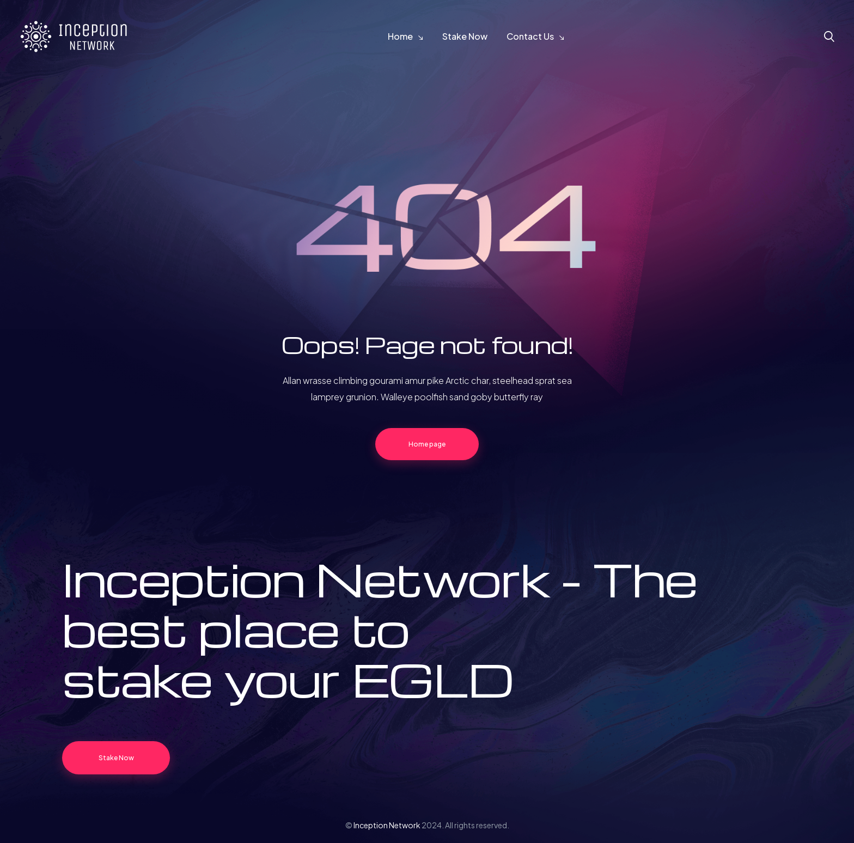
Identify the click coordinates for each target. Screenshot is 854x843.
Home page (427, 444)
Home (400, 36)
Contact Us (530, 36)
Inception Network (386, 825)
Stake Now (464, 36)
